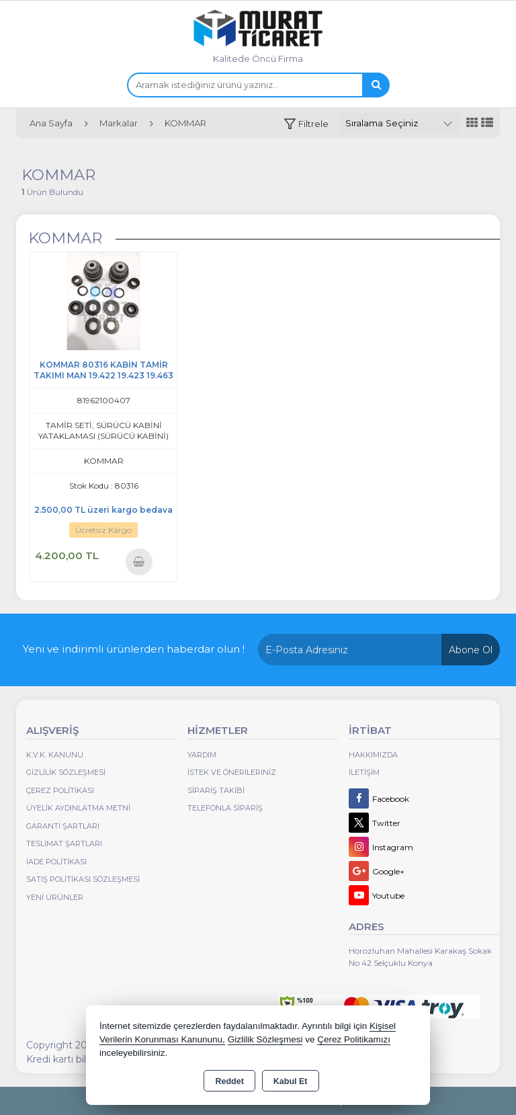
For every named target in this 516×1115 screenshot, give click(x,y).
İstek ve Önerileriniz (231, 772)
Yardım (201, 754)
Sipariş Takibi (216, 790)
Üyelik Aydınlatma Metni (78, 808)
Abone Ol (470, 650)
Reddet (229, 1081)
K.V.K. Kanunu (54, 754)
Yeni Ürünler (54, 897)
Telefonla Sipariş (225, 808)
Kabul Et (290, 1081)
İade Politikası (56, 861)
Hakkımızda (373, 754)
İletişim (364, 772)
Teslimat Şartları (64, 843)
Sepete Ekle (139, 561)
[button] (306, 124)
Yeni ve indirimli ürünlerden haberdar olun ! (134, 649)
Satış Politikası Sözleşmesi (83, 879)
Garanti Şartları (62, 826)
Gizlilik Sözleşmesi (65, 772)
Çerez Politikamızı (353, 1039)
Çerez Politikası (60, 790)
